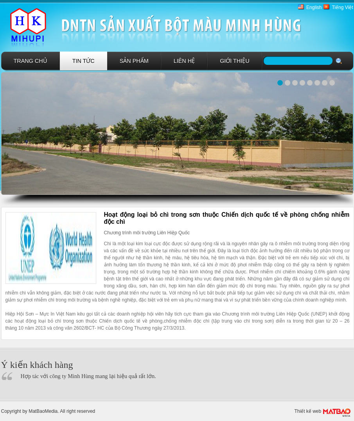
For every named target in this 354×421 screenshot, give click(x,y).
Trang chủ (30, 61)
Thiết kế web (308, 411)
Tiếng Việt (342, 7)
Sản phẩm (134, 61)
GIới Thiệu (235, 61)
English (314, 7)
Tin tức (83, 61)
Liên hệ (184, 61)
